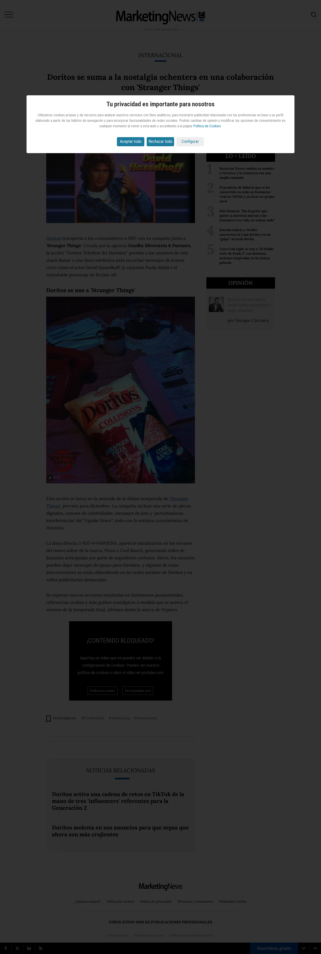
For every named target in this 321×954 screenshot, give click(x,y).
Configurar (190, 141)
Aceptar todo (130, 141)
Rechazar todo (160, 141)
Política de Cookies (207, 126)
